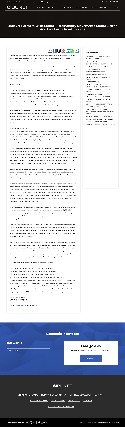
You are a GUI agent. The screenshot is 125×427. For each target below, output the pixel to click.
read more (91, 358)
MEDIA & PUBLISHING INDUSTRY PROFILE (99, 104)
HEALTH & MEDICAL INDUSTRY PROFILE (98, 87)
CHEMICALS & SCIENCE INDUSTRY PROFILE (99, 66)
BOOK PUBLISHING (39, 400)
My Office (114, 7)
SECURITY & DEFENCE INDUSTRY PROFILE (99, 119)
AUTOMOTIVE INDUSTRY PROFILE (97, 59)
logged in (21, 305)
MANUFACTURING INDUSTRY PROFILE (98, 97)
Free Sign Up (114, 1)
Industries (51, 7)
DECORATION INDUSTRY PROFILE (96, 69)
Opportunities (66, 7)
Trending (40, 7)
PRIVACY (87, 400)
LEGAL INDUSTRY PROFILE (94, 94)
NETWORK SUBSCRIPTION (53, 395)
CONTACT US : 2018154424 (61, 406)
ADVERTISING (58, 400)
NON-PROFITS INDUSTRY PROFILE (97, 107)
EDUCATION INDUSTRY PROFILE (96, 72)
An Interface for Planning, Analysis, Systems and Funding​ (27, 2)
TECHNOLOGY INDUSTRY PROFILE (97, 122)
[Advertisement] (92, 155)
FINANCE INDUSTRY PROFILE (95, 84)
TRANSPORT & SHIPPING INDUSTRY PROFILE (100, 124)
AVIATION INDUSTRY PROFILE (95, 61)
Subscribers (81, 7)
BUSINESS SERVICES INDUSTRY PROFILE (99, 64)
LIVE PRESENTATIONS (98, 7)
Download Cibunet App (16, 422)
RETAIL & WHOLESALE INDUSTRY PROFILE (99, 116)
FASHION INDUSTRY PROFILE (95, 82)
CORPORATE (74, 400)
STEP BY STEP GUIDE (28, 395)
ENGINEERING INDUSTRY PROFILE (96, 74)
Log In (103, 1)
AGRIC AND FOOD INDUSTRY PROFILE (98, 56)
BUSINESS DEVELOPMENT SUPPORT (87, 395)
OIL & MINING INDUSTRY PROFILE (96, 109)
